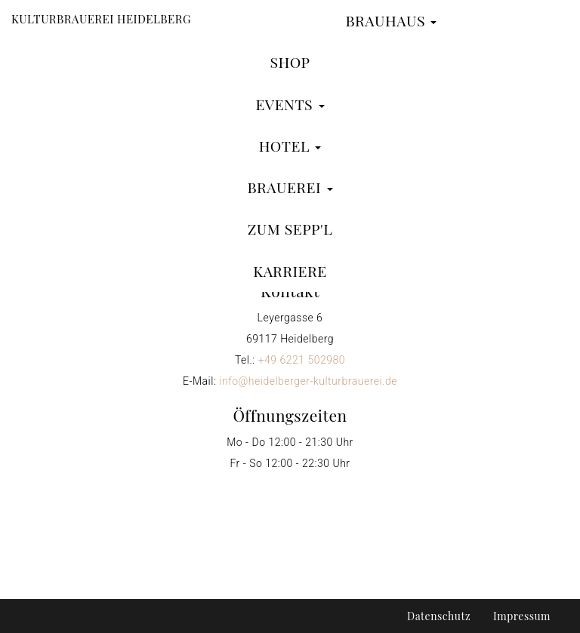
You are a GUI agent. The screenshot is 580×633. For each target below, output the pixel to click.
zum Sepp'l (290, 228)
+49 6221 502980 (301, 360)
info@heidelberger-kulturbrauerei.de (308, 381)
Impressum (522, 616)
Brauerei (289, 187)
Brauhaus (391, 20)
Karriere (289, 271)
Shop (290, 62)
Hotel (290, 145)
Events (289, 104)
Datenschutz (438, 616)
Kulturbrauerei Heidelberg (101, 18)
